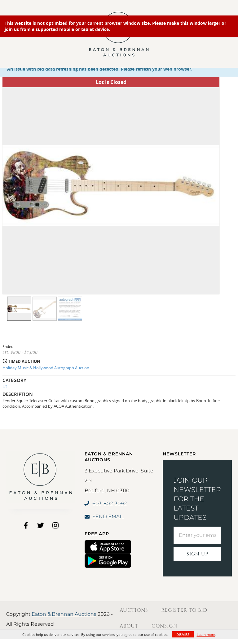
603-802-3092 (106, 503)
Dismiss (182, 634)
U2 (4, 386)
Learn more (206, 634)
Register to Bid (184, 610)
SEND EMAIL (104, 516)
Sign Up (197, 554)
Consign (165, 626)
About (129, 626)
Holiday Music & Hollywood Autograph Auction (45, 368)
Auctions (134, 610)
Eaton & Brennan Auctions (64, 614)
